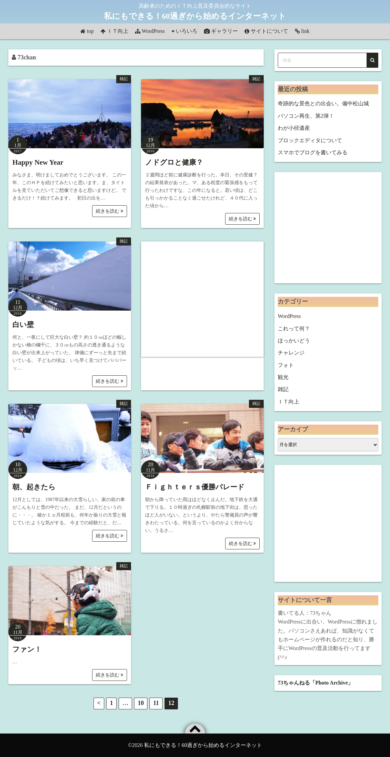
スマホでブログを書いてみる (312, 152)
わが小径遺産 (294, 128)
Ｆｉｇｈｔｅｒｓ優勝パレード (195, 487)
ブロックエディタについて (310, 140)
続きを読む (109, 211)
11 (156, 703)
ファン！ (27, 649)
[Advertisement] (202, 299)
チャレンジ (291, 353)
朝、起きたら (34, 487)
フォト (286, 365)
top (90, 31)
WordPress (153, 31)
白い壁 (23, 325)
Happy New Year (37, 162)
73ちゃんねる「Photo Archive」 (315, 683)
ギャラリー (224, 31)
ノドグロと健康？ (174, 162)
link (305, 31)
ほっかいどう (294, 340)
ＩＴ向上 (117, 31)
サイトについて (269, 31)
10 (141, 703)
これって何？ (294, 328)
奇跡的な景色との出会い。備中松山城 (323, 103)
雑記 (124, 78)
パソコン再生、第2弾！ (306, 116)
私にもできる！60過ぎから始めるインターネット (195, 16)
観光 (283, 377)
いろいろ (186, 31)
